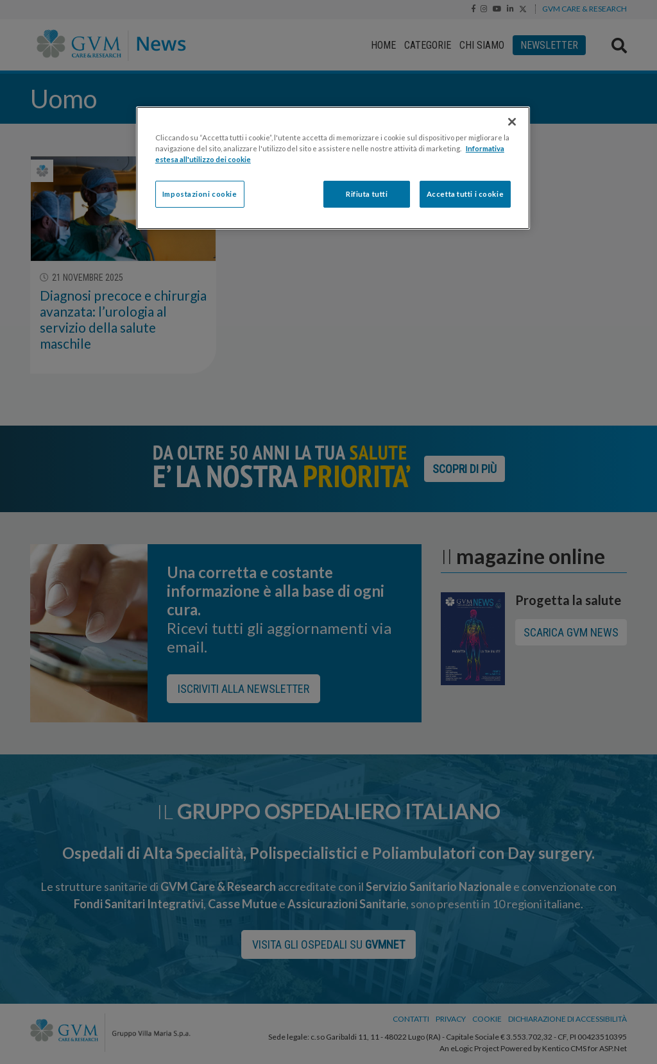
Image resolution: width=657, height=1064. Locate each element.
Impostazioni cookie (199, 194)
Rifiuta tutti (367, 194)
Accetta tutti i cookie (465, 194)
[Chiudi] (512, 122)
